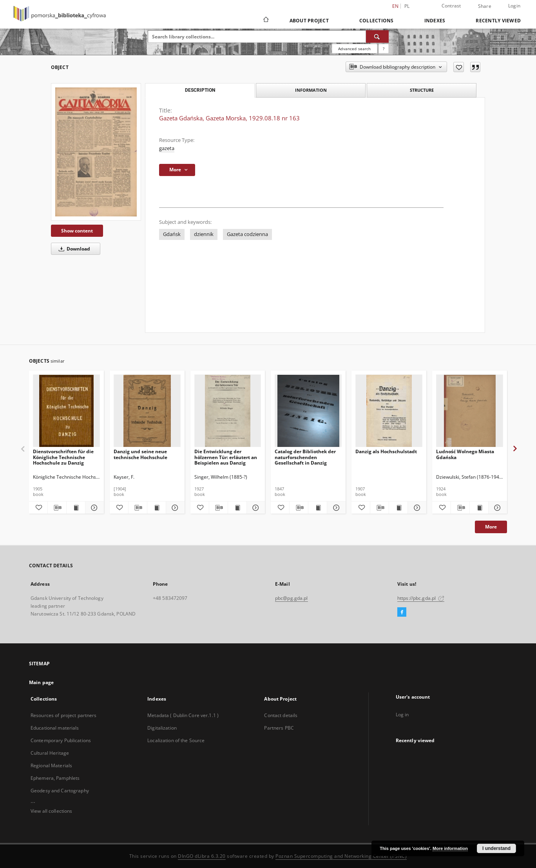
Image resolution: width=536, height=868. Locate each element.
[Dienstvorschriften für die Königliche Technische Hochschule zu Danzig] (66, 411)
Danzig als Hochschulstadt (386, 451)
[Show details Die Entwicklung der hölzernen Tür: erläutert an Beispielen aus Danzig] (255, 508)
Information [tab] (311, 90)
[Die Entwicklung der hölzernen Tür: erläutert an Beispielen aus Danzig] (228, 411)
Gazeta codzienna (247, 234)
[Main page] (265, 20)
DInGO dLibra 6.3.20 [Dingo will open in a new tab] (202, 856)
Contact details (280, 715)
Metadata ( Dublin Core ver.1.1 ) (183, 715)
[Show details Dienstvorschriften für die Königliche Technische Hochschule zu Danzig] (93, 508)
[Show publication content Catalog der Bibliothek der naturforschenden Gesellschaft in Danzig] (317, 508)
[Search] (377, 36)
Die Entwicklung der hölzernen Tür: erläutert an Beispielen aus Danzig (225, 457)
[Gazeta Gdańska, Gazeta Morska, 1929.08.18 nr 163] (96, 151)
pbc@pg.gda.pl (291, 598)
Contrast (451, 5)
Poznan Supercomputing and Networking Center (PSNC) (341, 856)
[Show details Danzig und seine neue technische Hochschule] (174, 508)
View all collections (51, 811)
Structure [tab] (422, 90)
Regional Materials (51, 765)
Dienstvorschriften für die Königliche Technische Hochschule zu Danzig (63, 457)
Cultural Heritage (50, 753)
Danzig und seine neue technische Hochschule (140, 454)
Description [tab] (200, 90)
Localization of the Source (176, 740)
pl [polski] (407, 6)
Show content (77, 230)
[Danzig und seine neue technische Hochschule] (147, 411)
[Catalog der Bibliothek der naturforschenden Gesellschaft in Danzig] (308, 411)
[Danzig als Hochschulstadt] (389, 411)
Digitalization (162, 728)
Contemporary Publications (61, 740)
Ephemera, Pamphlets (55, 778)
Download (73, 248)
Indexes (434, 20)
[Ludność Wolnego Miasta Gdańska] (469, 411)
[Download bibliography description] (57, 508)
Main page (41, 682)
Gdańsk (172, 234)
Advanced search (354, 48)
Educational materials (55, 728)
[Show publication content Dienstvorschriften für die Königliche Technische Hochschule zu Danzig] (76, 508)
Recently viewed (498, 20)
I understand (496, 848)
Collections (376, 20)
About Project (309, 20)
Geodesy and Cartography (60, 790)
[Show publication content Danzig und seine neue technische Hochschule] (156, 508)
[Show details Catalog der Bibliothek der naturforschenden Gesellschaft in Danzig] (335, 508)
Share (484, 6)
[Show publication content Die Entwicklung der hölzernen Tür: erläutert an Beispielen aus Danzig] (237, 508)
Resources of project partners (63, 715)
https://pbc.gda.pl (420, 598)
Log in (402, 714)
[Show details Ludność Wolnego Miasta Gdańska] (496, 508)
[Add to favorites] (458, 67)
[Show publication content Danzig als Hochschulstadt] (398, 508)
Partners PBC (278, 728)
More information (450, 848)
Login (514, 5)
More (491, 526)
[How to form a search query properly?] (383, 48)
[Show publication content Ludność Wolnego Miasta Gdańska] (479, 508)
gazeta (166, 148)
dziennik (204, 234)
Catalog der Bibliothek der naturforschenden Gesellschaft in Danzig (305, 457)
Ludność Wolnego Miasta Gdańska (465, 454)
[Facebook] (401, 612)
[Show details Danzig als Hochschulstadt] (416, 508)
